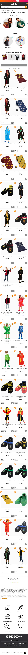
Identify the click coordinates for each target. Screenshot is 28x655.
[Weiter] (20, 579)
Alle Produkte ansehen (14, 581)
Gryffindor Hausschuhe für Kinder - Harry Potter (21, 229)
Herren (20, 29)
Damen (7, 29)
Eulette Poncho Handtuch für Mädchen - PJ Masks (21, 313)
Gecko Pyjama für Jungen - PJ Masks (7, 368)
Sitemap (20, 645)
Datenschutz (23, 643)
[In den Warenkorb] (12, 94)
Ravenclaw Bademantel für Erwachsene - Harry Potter (20, 200)
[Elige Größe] (2, 95)
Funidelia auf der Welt (6, 643)
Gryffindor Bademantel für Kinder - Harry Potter (7, 116)
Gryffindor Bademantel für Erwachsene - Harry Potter (7, 88)
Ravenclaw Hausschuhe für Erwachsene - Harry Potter (20, 537)
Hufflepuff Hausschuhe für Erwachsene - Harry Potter (20, 453)
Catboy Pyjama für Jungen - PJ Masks (21, 340)
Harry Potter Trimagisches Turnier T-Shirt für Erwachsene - (7, 313)
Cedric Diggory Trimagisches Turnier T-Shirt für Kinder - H (20, 565)
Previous (0, 23)
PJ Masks (20, 47)
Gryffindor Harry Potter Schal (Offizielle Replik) (21, 88)
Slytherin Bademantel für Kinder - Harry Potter (7, 565)
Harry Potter (7, 47)
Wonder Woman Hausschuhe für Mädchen (20, 397)
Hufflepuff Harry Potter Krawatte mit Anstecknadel (21, 172)
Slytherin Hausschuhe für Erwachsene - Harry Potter (21, 481)
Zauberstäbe (11, 60)
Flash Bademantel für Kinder (7, 536)
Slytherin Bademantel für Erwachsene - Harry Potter (21, 144)
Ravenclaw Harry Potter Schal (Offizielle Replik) (21, 257)
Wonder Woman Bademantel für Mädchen (7, 425)
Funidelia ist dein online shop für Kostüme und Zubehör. (14, 4)
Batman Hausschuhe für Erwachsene (7, 199)
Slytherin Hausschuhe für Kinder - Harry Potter (7, 481)
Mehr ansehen (4, 598)
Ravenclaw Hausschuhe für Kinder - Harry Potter (7, 453)
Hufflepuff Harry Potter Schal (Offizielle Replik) (7, 509)
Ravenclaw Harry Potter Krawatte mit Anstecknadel (21, 116)
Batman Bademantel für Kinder (21, 284)
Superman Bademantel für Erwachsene (7, 144)
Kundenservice (14, 640)
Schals (5, 60)
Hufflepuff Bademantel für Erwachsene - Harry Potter (7, 229)
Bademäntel (23, 60)
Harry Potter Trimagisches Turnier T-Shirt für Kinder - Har (7, 285)
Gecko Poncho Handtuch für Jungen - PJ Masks (7, 341)
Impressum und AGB (16, 643)
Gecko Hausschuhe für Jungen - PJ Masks (20, 509)
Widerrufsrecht (14, 645)
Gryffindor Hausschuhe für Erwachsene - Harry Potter (7, 257)
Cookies (8, 645)
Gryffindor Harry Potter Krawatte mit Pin (7, 172)
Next (27, 23)
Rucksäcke (17, 60)
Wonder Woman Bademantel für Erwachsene (20, 425)
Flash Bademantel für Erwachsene (21, 368)
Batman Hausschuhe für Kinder (7, 396)
